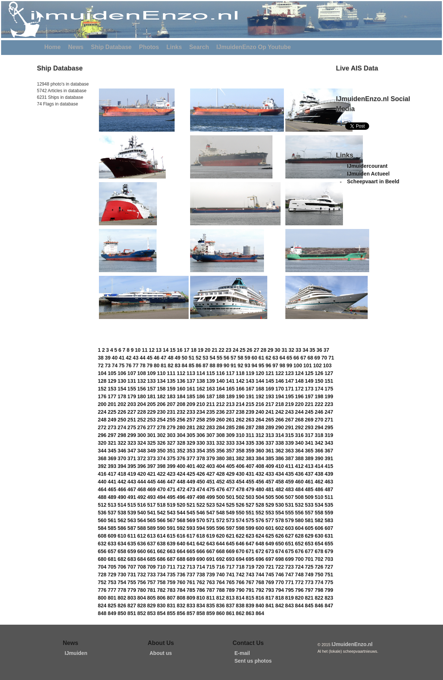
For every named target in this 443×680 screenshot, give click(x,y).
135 (171, 381)
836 (220, 605)
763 (210, 582)
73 (108, 365)
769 (269, 582)
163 (210, 389)
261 (230, 420)
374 (161, 458)
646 (240, 544)
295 (328, 427)
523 (210, 505)
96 (268, 365)
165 (230, 389)
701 (309, 559)
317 (309, 435)
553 (269, 513)
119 (250, 373)
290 (279, 427)
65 (289, 358)
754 (121, 582)
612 (141, 536)
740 (220, 574)
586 (121, 528)
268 (299, 420)
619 (210, 536)
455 (250, 482)
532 (299, 505)
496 (181, 497)
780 (141, 590)
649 (269, 544)
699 (289, 559)
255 (171, 420)
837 (230, 605)
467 (131, 489)
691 (210, 559)
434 (279, 474)
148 (299, 381)
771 (289, 582)
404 (220, 466)
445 (151, 482)
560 (102, 520)
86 (199, 365)
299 (131, 435)
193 (269, 396)
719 (250, 567)
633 (112, 544)
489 (112, 497)
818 (279, 598)
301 (151, 435)
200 (102, 404)
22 (221, 350)
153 (112, 389)
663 (171, 551)
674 (279, 551)
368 (102, 458)
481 (269, 489)
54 (213, 358)
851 (131, 613)
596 (220, 528)
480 (259, 489)
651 (289, 544)
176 (102, 396)
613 (151, 536)
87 (206, 365)
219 (289, 404)
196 (299, 396)
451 (210, 482)
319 (328, 435)
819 (289, 598)
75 (122, 365)
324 (141, 443)
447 (171, 482)
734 (161, 574)
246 (319, 412)
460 (299, 482)
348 (141, 451)
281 (190, 427)
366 (319, 451)
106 (121, 373)
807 (171, 598)
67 (303, 358)
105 (112, 373)
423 (171, 474)
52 (199, 358)
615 (171, 536)
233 (190, 412)
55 (220, 358)
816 (259, 598)
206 (161, 404)
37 (326, 350)
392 (102, 466)
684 (141, 559)
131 (131, 381)
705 (112, 567)
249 (112, 420)
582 (319, 520)
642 (200, 544)
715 (210, 567)
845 (309, 605)
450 (200, 482)
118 (240, 373)
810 (200, 598)
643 (210, 544)
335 (250, 443)
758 (161, 582)
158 (161, 389)
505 (269, 497)
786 (200, 590)
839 (250, 605)
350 (161, 451)
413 (309, 466)
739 (210, 574)
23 (228, 350)
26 (250, 350)
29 (271, 350)
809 (190, 598)
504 (259, 497)
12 (152, 350)
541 (151, 513)
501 (230, 497)
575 (250, 520)
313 (269, 435)
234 (200, 412)
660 (141, 551)
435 (289, 474)
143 (250, 381)
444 (141, 482)
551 (250, 513)
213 (230, 404)
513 (112, 505)
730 (121, 574)
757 (151, 582)
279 (171, 427)
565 (151, 520)
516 (141, 505)
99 (289, 365)
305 (190, 435)
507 (289, 497)
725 (309, 567)
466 (121, 489)
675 (289, 551)
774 (319, 582)
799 (328, 590)
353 (190, 451)
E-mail (242, 653)
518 (161, 505)
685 (151, 559)
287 (250, 427)
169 (269, 389)
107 (131, 373)
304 (181, 435)
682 (121, 559)
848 (102, 613)
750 (319, 574)
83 (178, 365)
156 (141, 389)
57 (234, 358)
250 (121, 420)
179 (131, 396)
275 (131, 427)
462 (319, 482)
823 (328, 598)
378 (200, 458)
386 (279, 458)
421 (151, 474)
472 (181, 489)
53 (206, 358)
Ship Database (111, 47)
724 (299, 567)
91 (234, 365)
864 (259, 613)
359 (250, 451)
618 (200, 536)
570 (200, 520)
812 (220, 598)
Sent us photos (253, 661)
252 (141, 420)
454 (240, 482)
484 (299, 489)
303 (171, 435)
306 (200, 435)
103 (327, 365)
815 (250, 598)
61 (261, 358)
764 (220, 582)
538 (121, 513)
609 (112, 536)
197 (309, 396)
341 (309, 443)
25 (242, 350)
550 (240, 513)
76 (129, 365)
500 (220, 497)
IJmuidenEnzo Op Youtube (253, 47)
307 (210, 435)
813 (230, 598)
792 (259, 590)
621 (230, 536)
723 (289, 567)
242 (279, 412)
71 (331, 358)
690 (200, 559)
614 (161, 536)
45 (149, 358)
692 (220, 559)
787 (210, 590)
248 (102, 420)
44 (143, 358)
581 (309, 520)
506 (279, 497)
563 (131, 520)
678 (319, 551)
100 (297, 365)
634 (121, 544)
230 (161, 412)
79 (149, 365)
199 (328, 396)
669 (230, 551)
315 (289, 435)
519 (171, 505)
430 (240, 474)
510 (319, 497)
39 (108, 358)
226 (121, 412)
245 (309, 412)
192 (259, 396)
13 (159, 350)
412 (299, 466)
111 (171, 373)
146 (279, 381)
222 (319, 404)
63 (275, 358)
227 (131, 412)
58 (240, 358)
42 (129, 358)
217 (269, 404)
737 (190, 574)
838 (240, 605)
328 (181, 443)
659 (131, 551)
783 (171, 590)
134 (161, 381)
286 (240, 427)
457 (269, 482)
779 (131, 590)
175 (328, 389)
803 (131, 598)
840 (259, 605)
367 (328, 451)
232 (181, 412)
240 (259, 412)
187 (210, 396)
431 (250, 474)
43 (136, 358)
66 (296, 358)
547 (210, 513)
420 (141, 474)
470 (161, 489)
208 (181, 404)
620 (220, 536)
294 (319, 427)
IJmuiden (76, 653)
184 (181, 396)
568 (181, 520)
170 (279, 389)
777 (112, 590)
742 (240, 574)
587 (131, 528)
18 (194, 350)
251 (131, 420)
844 (299, 605)
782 (161, 590)
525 (230, 505)
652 (299, 544)
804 (141, 598)
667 (210, 551)
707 (131, 567)
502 (240, 497)
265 (269, 420)
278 (161, 427)
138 (200, 381)
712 (181, 567)
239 (250, 412)
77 (136, 365)
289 (269, 427)
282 (200, 427)
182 (161, 396)
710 (161, 567)
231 (171, 412)
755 (131, 582)
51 (192, 358)
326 (161, 443)
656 (102, 551)
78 (143, 365)
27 (257, 350)
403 (210, 466)
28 (264, 350)
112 (181, 373)
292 (299, 427)
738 (200, 574)
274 (121, 427)
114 (200, 373)
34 (305, 350)
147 (289, 381)
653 (309, 544)
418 (121, 474)
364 (299, 451)
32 (292, 350)
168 (259, 389)
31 (285, 350)
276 (141, 427)
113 (190, 373)
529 (269, 505)
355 (210, 451)
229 (151, 412)
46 (156, 358)
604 (299, 528)
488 (102, 497)
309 (230, 435)
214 (240, 404)
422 (161, 474)
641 (190, 544)
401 (190, 466)
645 (230, 544)
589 (151, 528)
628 (299, 536)
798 (319, 590)
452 (220, 482)
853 (151, 613)
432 (259, 474)
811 (210, 598)
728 (102, 574)
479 (250, 489)
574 (240, 520)
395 (131, 466)
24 (235, 350)
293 (309, 427)
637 (151, 544)
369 (112, 458)
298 (121, 435)
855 (171, 613)
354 (200, 451)
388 (299, 458)
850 (121, 613)
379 (210, 458)
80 (156, 365)
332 (220, 443)
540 (141, 513)
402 (200, 466)
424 (181, 474)
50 (185, 358)
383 (250, 458)
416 (102, 474)
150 (319, 381)
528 (259, 505)
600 (259, 528)
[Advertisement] (59, 158)
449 (190, 482)
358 (240, 451)
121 (269, 373)
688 (181, 559)
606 (319, 528)
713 (190, 567)
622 (240, 536)
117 (230, 373)
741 (230, 574)
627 (289, 536)
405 (230, 466)
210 (200, 404)
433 (269, 474)
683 (131, 559)
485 (309, 489)
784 (181, 590)
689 (190, 559)
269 (309, 420)
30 (278, 350)
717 (230, 567)
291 (289, 427)
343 (328, 443)
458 (279, 482)
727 (328, 567)
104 (102, 373)
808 (181, 598)
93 (247, 365)
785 (190, 590)
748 (299, 574)
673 (269, 551)
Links (174, 47)
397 (151, 466)
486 (319, 489)
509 (309, 497)
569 (190, 520)
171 (289, 389)
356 (220, 451)
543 (171, 513)
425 (190, 474)
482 (279, 489)
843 (289, 605)
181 (151, 396)
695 (250, 559)
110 (161, 373)
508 (299, 497)
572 (220, 520)
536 (102, 513)
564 (141, 520)
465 (112, 489)
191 (250, 396)
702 (319, 559)
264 (259, 420)
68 (310, 358)
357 (230, 451)
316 (299, 435)
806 (161, 598)
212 (220, 404)
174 (319, 389)
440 (102, 482)
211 (210, 404)
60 (254, 358)
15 (173, 350)
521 (190, 505)
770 (279, 582)
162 (200, 389)
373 (151, 458)
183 (171, 396)
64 (282, 358)
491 (131, 497)
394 (121, 466)
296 (102, 435)
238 (240, 412)
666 (200, 551)
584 (102, 528)
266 (279, 420)
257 (190, 420)
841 (269, 605)
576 (259, 520)
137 (190, 381)
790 (240, 590)
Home (52, 47)
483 (289, 489)
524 (220, 505)
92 (240, 365)
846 (319, 605)
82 (171, 365)
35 (312, 350)
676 (299, 551)
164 (220, 389)
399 (171, 466)
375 (171, 458)
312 (259, 435)
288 (259, 427)
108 (141, 373)
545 (190, 513)
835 (210, 605)
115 (210, 373)
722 (279, 567)
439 (328, 474)
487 (328, 489)
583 (328, 520)
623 (250, 536)
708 (141, 567)
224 (102, 412)
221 (309, 404)
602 (279, 528)
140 (220, 381)
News (75, 47)
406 (240, 466)
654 (319, 544)
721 (269, 567)
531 (289, 505)
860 (220, 613)
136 (181, 381)
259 (210, 420)
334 (240, 443)
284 (220, 427)
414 (319, 466)
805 (151, 598)
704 (102, 567)
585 (112, 528)
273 (112, 427)
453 (230, 482)
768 (259, 582)
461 (309, 482)
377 (190, 458)
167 (250, 389)
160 (181, 389)
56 (227, 358)
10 (138, 350)
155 (131, 389)
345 (112, 451)
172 (299, 389)
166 (240, 389)
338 (279, 443)
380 (220, 458)
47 (163, 358)
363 (289, 451)
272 (102, 427)
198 (319, 396)
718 (240, 567)
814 (240, 598)
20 (207, 350)
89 (220, 365)
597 (230, 528)
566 (161, 520)
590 (161, 528)
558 (319, 513)
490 (121, 497)
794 (279, 590)
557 (309, 513)
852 (141, 613)
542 (161, 513)
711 (171, 567)
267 (289, 420)
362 (279, 451)
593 (190, 528)
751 (328, 574)
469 (151, 489)
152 (102, 389)
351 (171, 451)
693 (230, 559)
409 (269, 466)
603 (289, 528)
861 (230, 613)
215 (250, 404)
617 (190, 536)
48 (171, 358)
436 (299, 474)
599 (250, 528)
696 (259, 559)
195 (289, 396)
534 (319, 505)
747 (289, 574)
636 (141, 544)
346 (121, 451)
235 (210, 412)
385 (269, 458)
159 (171, 389)
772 (299, 582)
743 (250, 574)
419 (131, 474)
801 (112, 598)
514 (121, 505)
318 (319, 435)
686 (161, 559)
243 (289, 412)
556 (299, 513)
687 (171, 559)
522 (200, 505)
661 (151, 551)
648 (259, 544)
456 (259, 482)
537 (112, 513)
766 (240, 582)
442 (121, 482)
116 (220, 373)
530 (279, 505)
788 (220, 590)
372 (141, 458)
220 (299, 404)
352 (181, 451)
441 (112, 482)
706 (121, 567)
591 (171, 528)
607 (328, 528)
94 (254, 365)
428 (220, 474)
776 (102, 590)
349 (151, 451)
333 (230, 443)
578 (279, 520)
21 (214, 350)
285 (230, 427)
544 (181, 513)
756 (141, 582)
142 (240, 381)
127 (328, 373)
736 (181, 574)
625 (269, 536)
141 (230, 381)
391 (328, 458)
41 (122, 358)
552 (259, 513)
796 (299, 590)
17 (187, 350)
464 (102, 489)
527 (250, 505)
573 (230, 520)
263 (250, 420)
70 (324, 358)
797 (309, 590)
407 (250, 466)
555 (289, 513)
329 (190, 443)
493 (151, 497)
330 (200, 443)
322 (121, 443)
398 (161, 466)
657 (112, 551)
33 (298, 350)
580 (299, 520)
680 (102, 559)
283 (210, 427)
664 (181, 551)
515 (131, 505)
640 (181, 544)
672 (259, 551)
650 (279, 544)
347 (131, 451)
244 (299, 412)
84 (185, 365)
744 (259, 574)
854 (161, 613)
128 (102, 381)
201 (112, 404)
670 (240, 551)
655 (328, 544)
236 (220, 412)
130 (121, 381)
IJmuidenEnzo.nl (352, 644)
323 (131, 443)
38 (101, 358)
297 (112, 435)
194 (279, 396)
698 (279, 559)
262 (240, 420)
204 (141, 404)
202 (121, 404)
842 (279, 605)
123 (289, 373)
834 (200, 605)
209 (190, 404)
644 (220, 544)
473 (190, 489)
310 (240, 435)
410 (279, 466)
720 (259, 567)
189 (230, 396)
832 (181, 605)
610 (121, 536)
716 (220, 567)
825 (112, 605)
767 (250, 582)
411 (289, 466)
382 (240, 458)
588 (141, 528)
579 (289, 520)
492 (141, 497)
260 (220, 420)
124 (299, 373)
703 (328, 559)
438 (319, 474)
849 (112, 613)
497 (190, 497)
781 (151, 590)
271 (328, 420)
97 (275, 365)
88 (213, 365)
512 (102, 505)
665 (190, 551)
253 (151, 420)
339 (289, 443)
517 (151, 505)
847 (328, 605)
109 (151, 373)
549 (230, 513)
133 (151, 381)
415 (328, 466)
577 (269, 520)
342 (319, 443)
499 (210, 497)
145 (269, 381)
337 (269, 443)
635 (131, 544)
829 (151, 605)
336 (259, 443)
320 (102, 443)
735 (171, 574)
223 (328, 404)
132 (141, 381)
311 (250, 435)
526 (240, 505)
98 (282, 365)
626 (279, 536)
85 (192, 365)
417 (112, 474)
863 (250, 613)
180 (141, 396)
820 (299, 598)
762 (200, 582)
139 (210, 381)
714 (200, 567)
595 (210, 528)
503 (250, 497)
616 (181, 536)
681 (112, 559)
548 (220, 513)
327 (171, 443)
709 (151, 567)
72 (101, 365)
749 (309, 574)
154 (121, 389)
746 (279, 574)
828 (141, 605)
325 (151, 443)
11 (145, 350)
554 (279, 513)
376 (181, 458)
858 (200, 613)
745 (269, 574)
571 (210, 520)
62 (268, 358)
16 (180, 350)
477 (230, 489)
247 (328, 412)
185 (190, 396)
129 (112, 381)
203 (131, 404)
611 (131, 536)
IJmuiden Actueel (368, 174)
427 (210, 474)
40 (115, 358)
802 (121, 598)
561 (112, 520)
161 (190, 389)
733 (151, 574)
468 (141, 489)
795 (289, 590)
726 (319, 567)
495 (171, 497)
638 (161, 544)
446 (161, 482)
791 (250, 590)
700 (299, 559)
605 (309, 528)
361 (269, 451)
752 (102, 582)
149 (309, 381)
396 (141, 466)
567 (171, 520)
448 (181, 482)
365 (309, 451)
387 (289, 458)
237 (230, 412)
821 (309, 598)
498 (200, 497)
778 (121, 590)
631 (328, 536)
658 (121, 551)
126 (319, 373)
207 (171, 404)
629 (309, 536)
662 (161, 551)
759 (171, 582)
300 (141, 435)
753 (112, 582)
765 (230, 582)
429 (230, 474)
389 (309, 458)
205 (151, 404)
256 (181, 420)
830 (161, 605)
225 (112, 412)
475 (210, 489)
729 (112, 574)
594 (200, 528)
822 (319, 598)
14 (166, 350)
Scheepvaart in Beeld (373, 181)
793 (269, 590)
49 (178, 358)
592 (181, 528)
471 (171, 489)
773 (309, 582)
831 (171, 605)
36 (319, 350)
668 (220, 551)
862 (240, 613)
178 (121, 396)
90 (227, 365)
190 (240, 396)
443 (131, 482)
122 (279, 373)
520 (181, 505)
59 (247, 358)
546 (200, 513)
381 (230, 458)
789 (230, 590)
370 (121, 458)
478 (240, 489)
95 (261, 365)
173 (309, 389)
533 (309, 505)
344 (102, 451)
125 (309, 373)
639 (171, 544)
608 (102, 536)
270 (319, 420)
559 (328, 513)
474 (200, 489)
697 (269, 559)
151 (328, 381)
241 (269, 412)
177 (112, 396)
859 (210, 613)
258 (200, 420)
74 (115, 365)
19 (201, 350)
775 (328, 582)
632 (102, 544)
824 (102, 605)
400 (181, 466)
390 (319, 458)
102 (317, 365)
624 (259, 536)
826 (121, 605)
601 (269, 528)
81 (163, 365)
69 (317, 358)
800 (102, 598)
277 (151, 427)
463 (328, 482)
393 (112, 466)
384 (259, 458)
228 (141, 412)
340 (299, 443)
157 (151, 389)
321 (112, 443)
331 (210, 443)
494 (161, 497)
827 (131, 605)
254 (161, 420)
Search (199, 47)
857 (190, 613)
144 (259, 381)
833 (190, 605)
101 (307, 365)
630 (319, 536)
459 (289, 482)
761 (190, 582)
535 (328, 505)
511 (328, 497)
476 (220, 489)
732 (141, 574)
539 (131, 513)
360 (259, 451)
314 (279, 435)
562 (121, 520)
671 (250, 551)
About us (161, 653)
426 (200, 474)
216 (259, 404)
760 (181, 582)
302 (161, 435)
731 (131, 574)
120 (259, 373)
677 (309, 551)
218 (279, 404)
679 (328, 551)
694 (240, 559)
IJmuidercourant (367, 166)
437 (309, 474)
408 (259, 466)
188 (220, 396)
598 (240, 528)
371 (131, 458)
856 (181, 613)
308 (220, 435)
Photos (149, 47)
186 (200, 396)
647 (250, 544)
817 (269, 598)
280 (181, 427)
